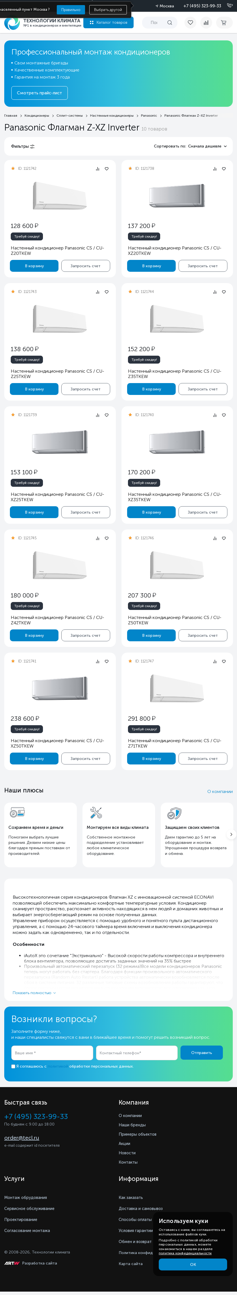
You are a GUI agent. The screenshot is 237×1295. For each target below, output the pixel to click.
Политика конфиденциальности (149, 1256)
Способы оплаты (137, 1223)
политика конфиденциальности (185, 1253)
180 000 (24, 595)
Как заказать (132, 1200)
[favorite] (190, 23)
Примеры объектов (139, 1137)
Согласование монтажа (30, 1234)
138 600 (24, 349)
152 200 (141, 349)
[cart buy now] (224, 23)
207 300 (142, 595)
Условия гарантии (138, 1234)
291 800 (141, 718)
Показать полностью (32, 996)
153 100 (24, 472)
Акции (125, 1147)
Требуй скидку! (27, 236)
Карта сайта (131, 1267)
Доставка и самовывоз (144, 1211)
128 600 (24, 226)
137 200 (141, 226)
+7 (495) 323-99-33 (202, 5)
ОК (193, 1264)
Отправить (201, 1055)
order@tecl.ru (21, 1141)
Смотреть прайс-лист (39, 92)
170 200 (141, 472)
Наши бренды (133, 1128)
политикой (58, 1069)
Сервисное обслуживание (32, 1211)
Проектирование (22, 1223)
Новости (128, 1156)
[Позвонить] (226, 6)
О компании (220, 791)
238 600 (25, 718)
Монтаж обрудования (27, 1200)
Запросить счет (86, 266)
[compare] (204, 23)
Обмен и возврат (137, 1245)
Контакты (129, 1165)
